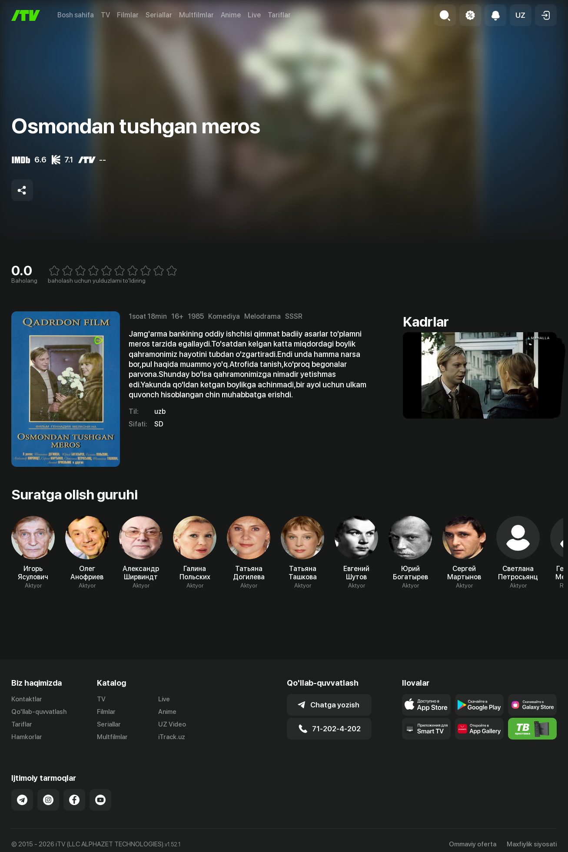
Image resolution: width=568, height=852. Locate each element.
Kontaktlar (26, 699)
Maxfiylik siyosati (532, 844)
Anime (231, 15)
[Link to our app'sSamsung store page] (532, 705)
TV (105, 15)
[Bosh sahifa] (25, 15)
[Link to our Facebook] (74, 800)
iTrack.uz (171, 737)
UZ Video (172, 724)
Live (254, 15)
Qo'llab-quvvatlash (38, 712)
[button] (520, 15)
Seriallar (159, 15)
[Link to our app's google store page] (479, 705)
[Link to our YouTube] (100, 800)
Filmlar (128, 15)
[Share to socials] (22, 190)
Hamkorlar (26, 737)
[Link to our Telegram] (22, 800)
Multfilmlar (196, 15)
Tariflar (279, 15)
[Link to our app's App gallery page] (479, 729)
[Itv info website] (532, 729)
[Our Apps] (426, 729)
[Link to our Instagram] (48, 800)
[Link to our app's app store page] (426, 705)
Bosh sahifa (75, 15)
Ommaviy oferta (472, 844)
